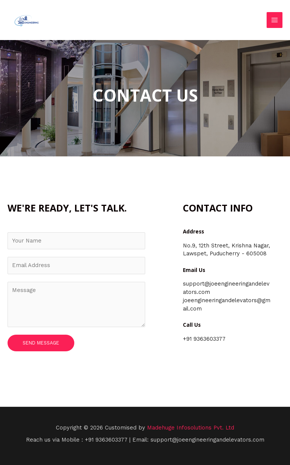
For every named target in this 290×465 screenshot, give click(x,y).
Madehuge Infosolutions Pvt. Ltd (190, 427)
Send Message (41, 343)
